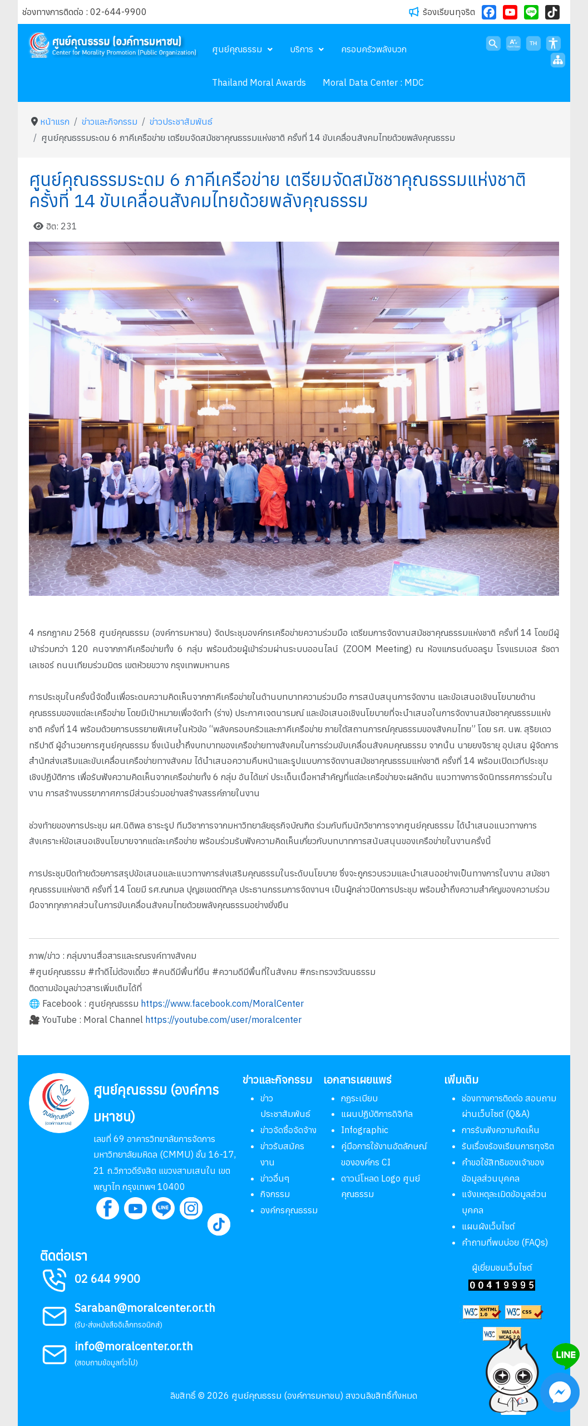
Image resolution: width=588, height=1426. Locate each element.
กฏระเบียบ (359, 1098)
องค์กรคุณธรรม (289, 1210)
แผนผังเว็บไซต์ (488, 1226)
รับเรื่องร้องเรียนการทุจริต (508, 1145)
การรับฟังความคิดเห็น (501, 1129)
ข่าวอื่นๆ (275, 1178)
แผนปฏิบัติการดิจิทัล (377, 1113)
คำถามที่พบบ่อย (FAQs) (505, 1242)
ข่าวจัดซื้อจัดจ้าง (288, 1129)
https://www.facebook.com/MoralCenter (222, 1003)
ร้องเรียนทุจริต (449, 11)
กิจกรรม (275, 1193)
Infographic (364, 1129)
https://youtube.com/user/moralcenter (223, 1019)
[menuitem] (242, 49)
